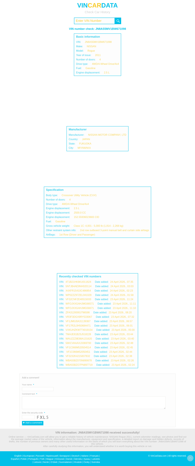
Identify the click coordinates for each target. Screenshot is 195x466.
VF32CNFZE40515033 (78, 299)
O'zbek (54, 462)
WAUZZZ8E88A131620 (79, 338)
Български (28, 456)
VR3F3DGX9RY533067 (79, 317)
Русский (40, 456)
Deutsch (75, 456)
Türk (42, 459)
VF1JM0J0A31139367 (78, 321)
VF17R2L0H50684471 (78, 325)
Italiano (84, 456)
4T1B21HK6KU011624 (78, 282)
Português (33, 459)
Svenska (95, 462)
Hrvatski (78, 462)
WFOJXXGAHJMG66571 (80, 303)
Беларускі (65, 456)
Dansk (69, 459)
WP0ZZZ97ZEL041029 (78, 295)
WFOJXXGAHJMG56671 (80, 308)
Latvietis (96, 459)
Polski (23, 459)
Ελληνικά (59, 459)
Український (52, 456)
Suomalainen (65, 462)
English (18, 456)
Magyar (50, 459)
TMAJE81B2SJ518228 (78, 334)
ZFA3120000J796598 (78, 312)
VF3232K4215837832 (78, 356)
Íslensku (78, 459)
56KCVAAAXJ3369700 (78, 343)
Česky (86, 462)
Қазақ (87, 459)
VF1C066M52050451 (78, 352)
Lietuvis (37, 462)
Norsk (46, 462)
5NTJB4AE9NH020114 (78, 286)
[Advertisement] (97, 101)
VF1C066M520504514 (78, 347)
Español (15, 459)
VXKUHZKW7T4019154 (79, 330)
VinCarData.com (159, 456)
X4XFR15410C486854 (78, 290)
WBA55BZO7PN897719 (79, 365)
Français (94, 456)
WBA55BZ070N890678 (79, 360)
